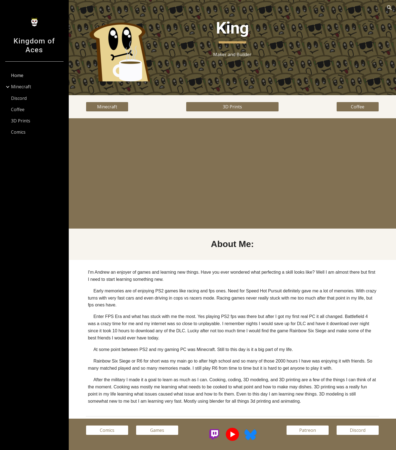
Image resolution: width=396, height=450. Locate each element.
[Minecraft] (107, 106)
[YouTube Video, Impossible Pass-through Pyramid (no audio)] (157, 173)
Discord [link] (19, 98)
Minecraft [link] (21, 87)
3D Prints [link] (20, 121)
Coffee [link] (17, 109)
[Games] (157, 430)
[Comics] (107, 430)
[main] (232, 30)
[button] (389, 7)
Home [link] (17, 75)
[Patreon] (308, 430)
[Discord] (358, 430)
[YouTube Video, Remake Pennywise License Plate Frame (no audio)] (307, 173)
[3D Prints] (232, 106)
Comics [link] (18, 132)
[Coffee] (358, 106)
